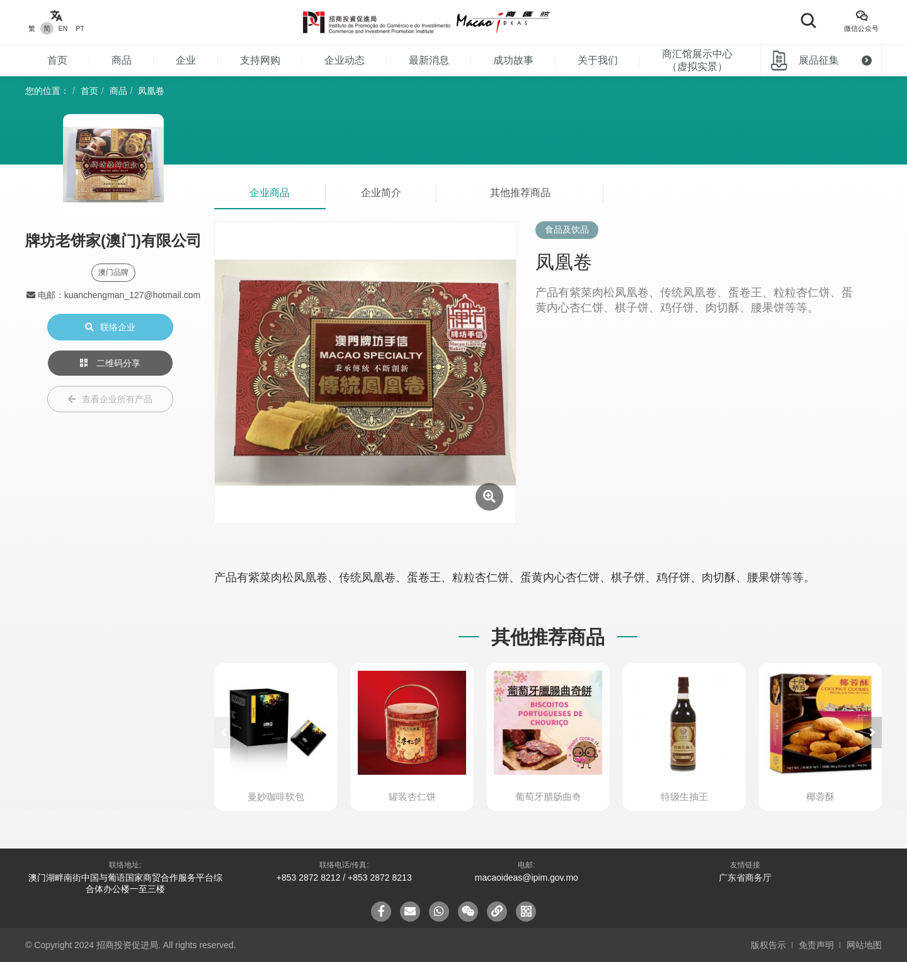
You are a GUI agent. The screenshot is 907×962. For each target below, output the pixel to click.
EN (63, 28)
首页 (57, 60)
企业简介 (381, 192)
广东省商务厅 (745, 877)
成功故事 (513, 60)
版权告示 (768, 945)
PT (80, 28)
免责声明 (816, 945)
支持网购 (260, 60)
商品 (121, 60)
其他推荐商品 (520, 192)
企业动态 (344, 60)
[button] (872, 732)
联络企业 (110, 327)
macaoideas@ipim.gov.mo (526, 877)
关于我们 (598, 60)
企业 (186, 60)
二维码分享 (110, 363)
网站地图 (864, 945)
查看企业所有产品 (110, 399)
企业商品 (269, 192)
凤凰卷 (151, 91)
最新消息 (429, 60)
